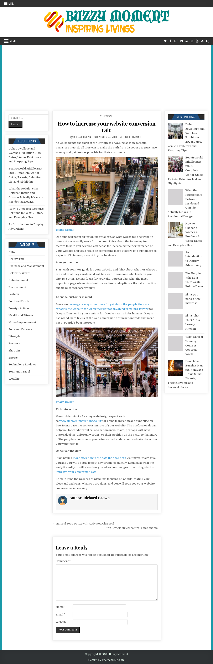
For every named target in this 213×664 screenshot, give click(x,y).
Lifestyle (14, 336)
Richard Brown (82, 137)
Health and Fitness (21, 315)
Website (61, 622)
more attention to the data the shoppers (99, 458)
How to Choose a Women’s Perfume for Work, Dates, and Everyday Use (26, 213)
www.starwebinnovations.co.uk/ (80, 420)
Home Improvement (22, 322)
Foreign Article (19, 308)
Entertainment (18, 280)
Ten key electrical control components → (133, 527)
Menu (11, 3)
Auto (12, 252)
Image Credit (65, 229)
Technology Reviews (22, 364)
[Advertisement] (106, 76)
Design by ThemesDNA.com (106, 660)
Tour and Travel (19, 371)
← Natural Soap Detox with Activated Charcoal (83, 523)
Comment (63, 561)
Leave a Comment (132, 137)
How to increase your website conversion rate (107, 126)
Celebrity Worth (19, 273)
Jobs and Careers (20, 329)
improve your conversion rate (76, 471)
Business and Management (26, 266)
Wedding (14, 378)
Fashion (14, 294)
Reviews (107, 116)
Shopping (15, 350)
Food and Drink (19, 301)
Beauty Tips (17, 258)
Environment (17, 287)
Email (60, 614)
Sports (13, 357)
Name (61, 606)
